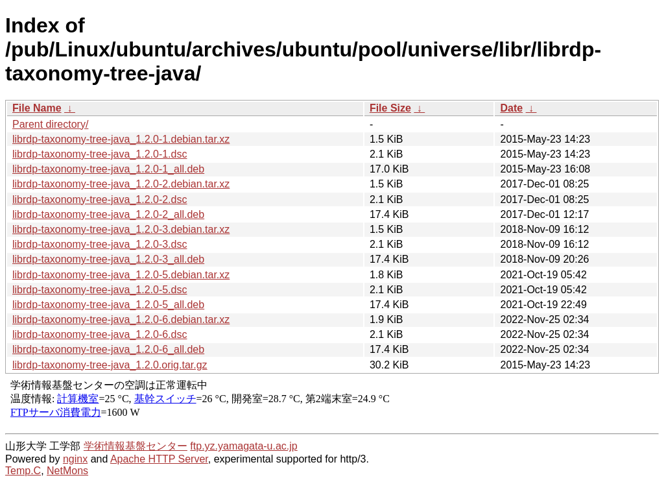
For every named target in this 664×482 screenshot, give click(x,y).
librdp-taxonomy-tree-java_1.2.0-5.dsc (99, 289)
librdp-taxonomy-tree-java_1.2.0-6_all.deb (108, 349)
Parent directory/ (50, 124)
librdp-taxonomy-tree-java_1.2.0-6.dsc (99, 334)
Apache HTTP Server (159, 458)
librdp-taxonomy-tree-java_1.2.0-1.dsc (99, 154)
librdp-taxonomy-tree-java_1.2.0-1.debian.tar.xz (121, 139)
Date (511, 108)
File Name (37, 108)
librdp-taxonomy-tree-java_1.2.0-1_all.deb (108, 169)
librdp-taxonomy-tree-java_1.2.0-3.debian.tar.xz (121, 229)
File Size (390, 108)
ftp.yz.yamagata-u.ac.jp (243, 446)
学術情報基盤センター (135, 446)
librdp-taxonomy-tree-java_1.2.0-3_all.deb (108, 259)
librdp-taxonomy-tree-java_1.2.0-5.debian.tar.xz (121, 274)
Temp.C (23, 470)
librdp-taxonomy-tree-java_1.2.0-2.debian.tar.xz (121, 183)
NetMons (67, 470)
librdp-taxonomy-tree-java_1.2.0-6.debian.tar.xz (121, 319)
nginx (75, 458)
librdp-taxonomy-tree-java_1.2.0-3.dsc (99, 244)
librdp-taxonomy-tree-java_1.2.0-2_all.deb (108, 214)
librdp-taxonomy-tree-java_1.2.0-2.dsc (99, 199)
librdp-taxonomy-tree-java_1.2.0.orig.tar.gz (110, 364)
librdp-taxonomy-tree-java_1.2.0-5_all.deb (108, 304)
